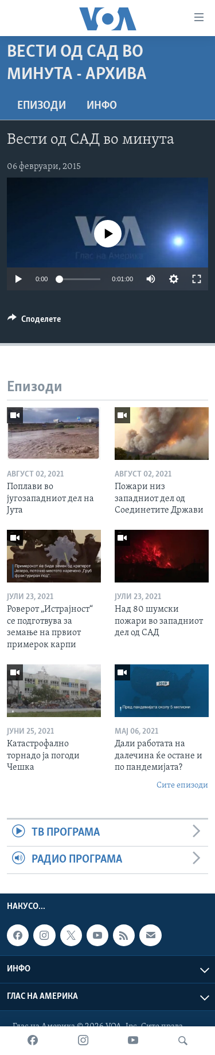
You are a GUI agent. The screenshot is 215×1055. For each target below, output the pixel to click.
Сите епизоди (182, 785)
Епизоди (41, 106)
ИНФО (102, 106)
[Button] (34, 322)
